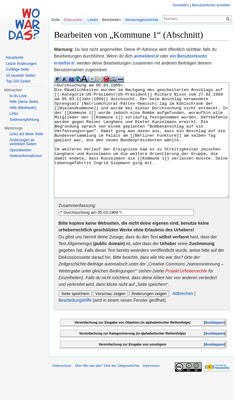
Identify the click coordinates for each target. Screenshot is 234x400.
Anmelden (180, 5)
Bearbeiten (111, 19)
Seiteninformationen (25, 156)
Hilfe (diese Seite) (23, 102)
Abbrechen (182, 316)
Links (13, 113)
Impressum (151, 388)
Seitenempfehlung (24, 120)
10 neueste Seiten (20, 75)
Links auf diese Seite (26, 134)
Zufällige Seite (17, 69)
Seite (55, 19)
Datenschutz (61, 388)
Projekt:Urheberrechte (186, 293)
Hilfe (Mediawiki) (22, 108)
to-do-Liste (18, 96)
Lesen (92, 19)
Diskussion (73, 19)
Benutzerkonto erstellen (211, 5)
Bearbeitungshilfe (74, 323)
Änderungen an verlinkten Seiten (23, 142)
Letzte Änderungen (21, 63)
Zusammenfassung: (77, 228)
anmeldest (144, 56)
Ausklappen (214, 345)
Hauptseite (14, 57)
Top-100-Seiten (18, 81)
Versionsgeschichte (141, 19)
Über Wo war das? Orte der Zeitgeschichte (107, 388)
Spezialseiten (20, 150)
